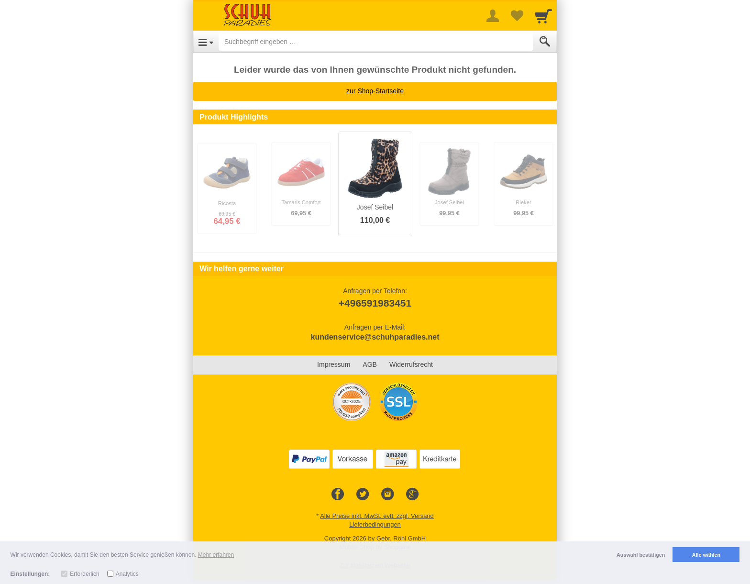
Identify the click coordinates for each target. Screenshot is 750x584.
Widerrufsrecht (411, 364)
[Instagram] (387, 494)
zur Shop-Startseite (375, 91)
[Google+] (412, 494)
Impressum (333, 364)
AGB (370, 364)
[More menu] (493, 16)
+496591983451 (375, 303)
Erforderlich (84, 574)
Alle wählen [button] (706, 555)
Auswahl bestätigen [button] (641, 555)
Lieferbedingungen (375, 524)
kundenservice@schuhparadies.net (374, 337)
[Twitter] (362, 494)
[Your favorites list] (517, 16)
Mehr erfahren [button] (216, 554)
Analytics (127, 574)
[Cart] (543, 16)
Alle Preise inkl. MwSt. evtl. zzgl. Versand (377, 515)
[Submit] (544, 41)
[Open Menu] (206, 41)
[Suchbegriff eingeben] (376, 42)
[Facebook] (337, 494)
